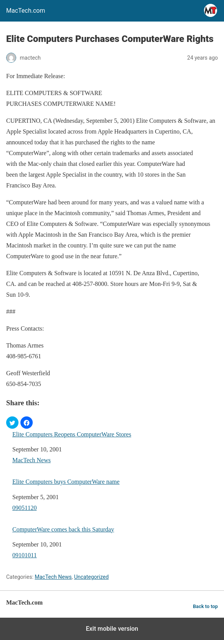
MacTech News (31, 460)
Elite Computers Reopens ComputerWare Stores (71, 434)
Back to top (205, 606)
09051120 (24, 508)
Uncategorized (91, 577)
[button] (12, 422)
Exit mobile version (112, 628)
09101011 (24, 555)
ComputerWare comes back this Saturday (63, 529)
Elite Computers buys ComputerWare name (66, 481)
